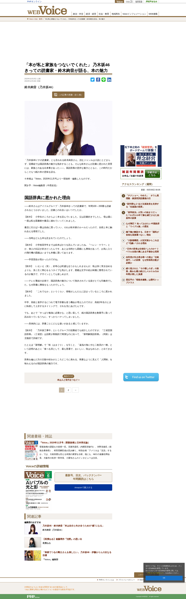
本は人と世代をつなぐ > (68, 378)
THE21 (129, 1)
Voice (119, 1)
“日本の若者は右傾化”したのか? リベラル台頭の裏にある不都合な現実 (142, 250)
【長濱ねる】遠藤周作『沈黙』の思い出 (62, 539)
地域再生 (116, 14)
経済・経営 (91, 14)
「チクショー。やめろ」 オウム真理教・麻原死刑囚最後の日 (142, 197)
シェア (98, 80)
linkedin (109, 80)
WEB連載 (153, 14)
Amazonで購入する (83, 487)
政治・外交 (78, 14)
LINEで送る (104, 80)
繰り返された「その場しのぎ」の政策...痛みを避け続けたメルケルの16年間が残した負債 (142, 271)
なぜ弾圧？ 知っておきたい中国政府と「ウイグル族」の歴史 (142, 225)
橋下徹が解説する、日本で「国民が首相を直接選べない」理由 (142, 233)
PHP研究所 (151, 1)
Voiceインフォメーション (134, 14)
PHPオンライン (34, 1)
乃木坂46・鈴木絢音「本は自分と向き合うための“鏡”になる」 (73, 526)
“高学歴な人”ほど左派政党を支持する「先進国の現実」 (142, 205)
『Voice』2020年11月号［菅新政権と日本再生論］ (65, 442)
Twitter (93, 80)
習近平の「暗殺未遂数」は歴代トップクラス (142, 281)
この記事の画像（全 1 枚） (70, 95)
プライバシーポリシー (155, 573)
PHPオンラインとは (106, 580)
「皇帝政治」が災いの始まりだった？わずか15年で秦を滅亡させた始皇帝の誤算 (142, 215)
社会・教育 (104, 14)
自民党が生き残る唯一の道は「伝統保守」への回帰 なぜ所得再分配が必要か (142, 260)
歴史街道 (139, 1)
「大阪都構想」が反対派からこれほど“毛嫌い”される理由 (142, 241)
